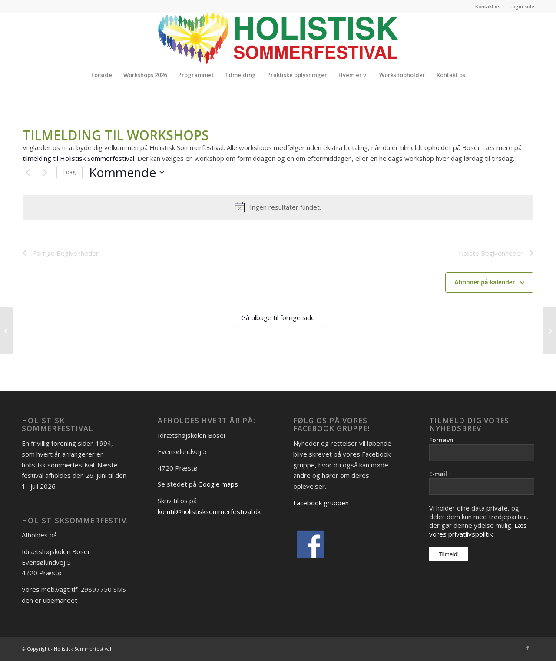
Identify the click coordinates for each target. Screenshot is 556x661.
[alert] (278, 207)
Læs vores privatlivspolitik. (478, 529)
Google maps (218, 484)
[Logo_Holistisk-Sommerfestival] (278, 38)
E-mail (440, 474)
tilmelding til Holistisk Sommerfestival (78, 158)
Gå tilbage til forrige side (278, 317)
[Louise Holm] (6, 330)
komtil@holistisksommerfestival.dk (209, 511)
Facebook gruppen (321, 502)
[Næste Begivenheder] (45, 172)
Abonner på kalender (484, 282)
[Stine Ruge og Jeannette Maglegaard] (549, 330)
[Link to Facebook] (527, 647)
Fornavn (441, 440)
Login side (522, 6)
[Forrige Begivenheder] (28, 172)
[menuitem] (488, 6)
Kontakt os (487, 6)
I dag (69, 172)
